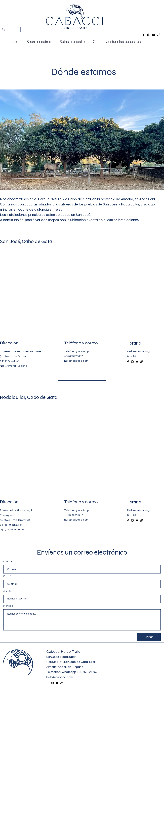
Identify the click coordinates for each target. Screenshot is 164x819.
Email (6, 576)
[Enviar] (149, 637)
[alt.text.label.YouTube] (153, 35)
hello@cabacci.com (76, 360)
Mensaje (8, 606)
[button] (118, 41)
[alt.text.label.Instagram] (148, 35)
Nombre (7, 561)
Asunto (7, 591)
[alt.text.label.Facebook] (143, 35)
